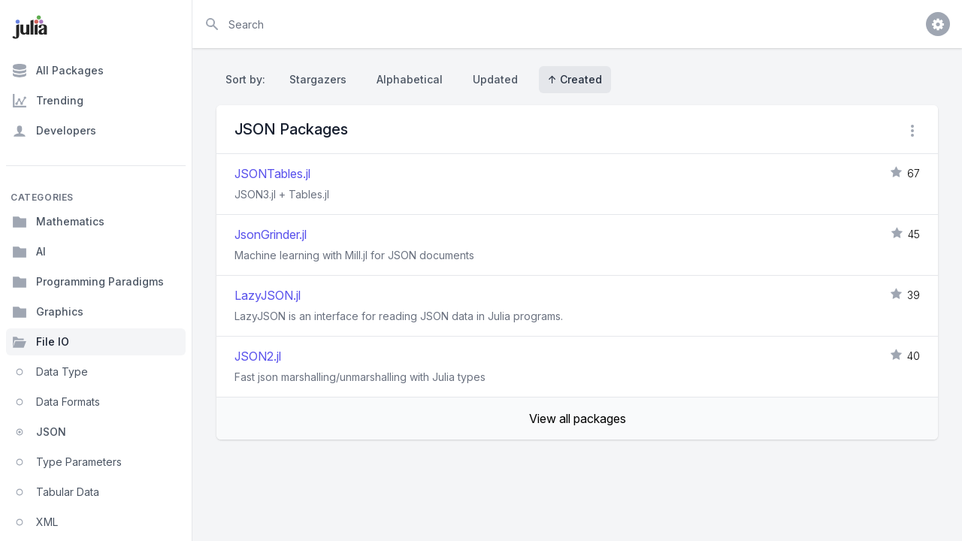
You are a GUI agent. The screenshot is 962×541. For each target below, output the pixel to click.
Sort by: (248, 79)
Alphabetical (410, 79)
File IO (40, 341)
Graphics (47, 311)
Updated (495, 79)
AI (29, 251)
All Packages (58, 70)
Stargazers (317, 79)
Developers (54, 130)
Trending (47, 100)
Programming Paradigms (88, 281)
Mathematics (58, 221)
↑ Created (575, 79)
